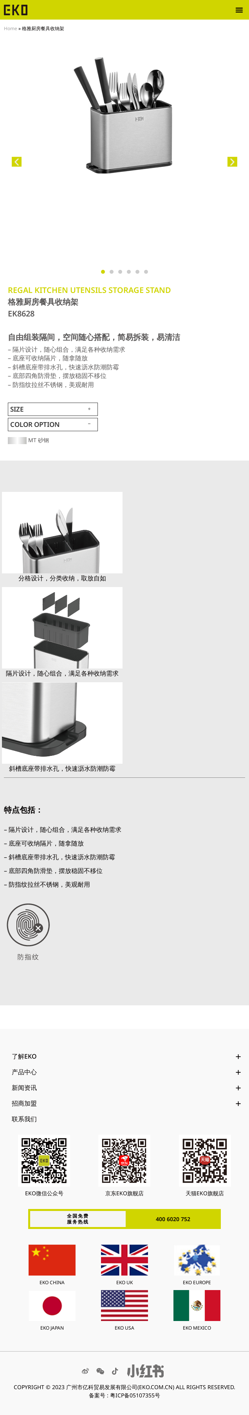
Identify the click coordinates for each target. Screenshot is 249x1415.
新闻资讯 (126, 1087)
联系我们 (24, 1119)
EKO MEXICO (197, 1328)
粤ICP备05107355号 (135, 1395)
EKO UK (124, 1282)
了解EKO (126, 1056)
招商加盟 (126, 1103)
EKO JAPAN (52, 1328)
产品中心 (126, 1072)
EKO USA (124, 1328)
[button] (239, 10)
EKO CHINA (52, 1282)
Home (10, 28)
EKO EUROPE (197, 1282)
